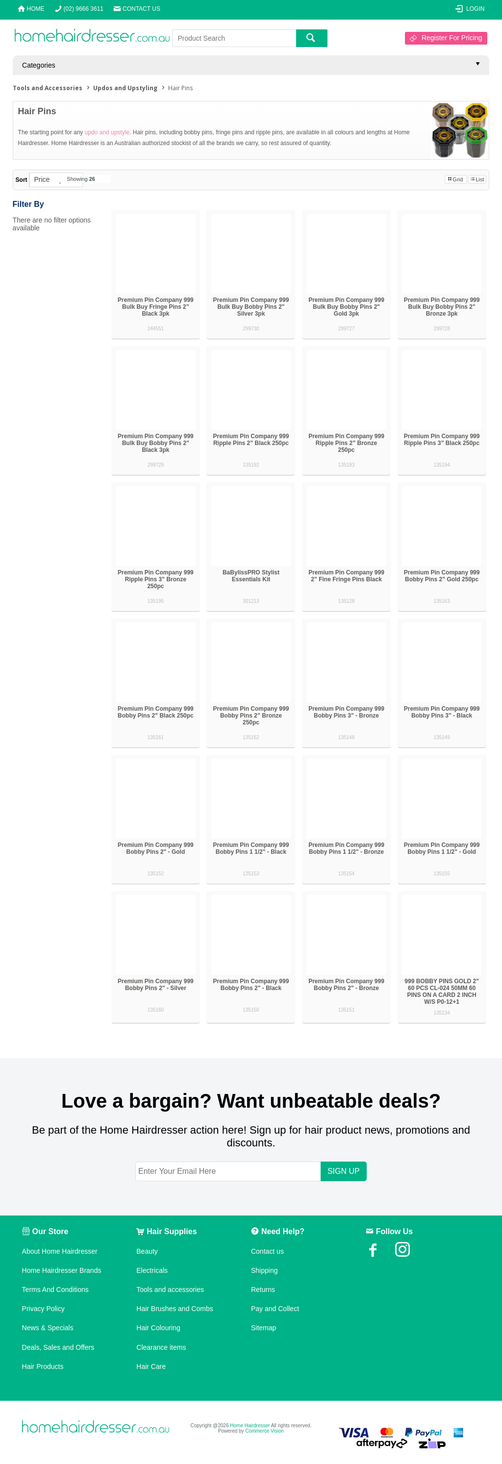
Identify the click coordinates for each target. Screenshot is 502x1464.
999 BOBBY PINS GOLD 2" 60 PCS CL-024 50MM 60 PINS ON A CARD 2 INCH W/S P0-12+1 (441, 991)
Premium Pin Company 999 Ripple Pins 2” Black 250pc (251, 440)
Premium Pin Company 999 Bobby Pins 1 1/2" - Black (251, 848)
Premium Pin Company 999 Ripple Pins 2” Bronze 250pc (346, 443)
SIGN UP (343, 1171)
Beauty (147, 1251)
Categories (38, 65)
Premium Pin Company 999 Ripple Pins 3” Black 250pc (442, 440)
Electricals (152, 1270)
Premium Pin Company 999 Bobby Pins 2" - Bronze (346, 985)
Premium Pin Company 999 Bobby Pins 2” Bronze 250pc (251, 715)
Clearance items (161, 1347)
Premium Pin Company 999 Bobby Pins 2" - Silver (156, 985)
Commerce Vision (264, 1431)
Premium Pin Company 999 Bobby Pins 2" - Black (251, 985)
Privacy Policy (43, 1309)
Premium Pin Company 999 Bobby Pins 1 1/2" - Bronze (346, 848)
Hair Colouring (158, 1328)
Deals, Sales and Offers (58, 1347)
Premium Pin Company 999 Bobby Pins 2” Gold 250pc (442, 576)
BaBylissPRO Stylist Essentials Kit (251, 576)
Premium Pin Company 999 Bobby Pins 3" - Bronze (346, 712)
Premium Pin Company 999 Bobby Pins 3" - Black (442, 712)
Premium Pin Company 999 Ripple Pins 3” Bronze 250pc (156, 579)
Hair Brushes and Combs (174, 1309)
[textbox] (234, 38)
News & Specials (48, 1328)
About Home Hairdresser (60, 1251)
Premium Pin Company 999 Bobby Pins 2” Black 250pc (156, 712)
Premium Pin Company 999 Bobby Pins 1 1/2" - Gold (442, 848)
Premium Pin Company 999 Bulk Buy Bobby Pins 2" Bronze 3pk (442, 307)
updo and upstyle (107, 132)
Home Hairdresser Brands (61, 1270)
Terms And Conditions (55, 1289)
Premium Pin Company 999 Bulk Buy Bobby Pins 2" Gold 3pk (346, 307)
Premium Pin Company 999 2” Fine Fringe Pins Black (346, 576)
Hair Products (43, 1366)
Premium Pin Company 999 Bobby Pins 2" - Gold (156, 848)
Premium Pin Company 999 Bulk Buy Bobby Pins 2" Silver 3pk (251, 307)
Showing (81, 179)
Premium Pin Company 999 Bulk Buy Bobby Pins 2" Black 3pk (156, 443)
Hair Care (151, 1366)
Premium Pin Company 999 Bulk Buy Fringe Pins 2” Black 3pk (156, 307)
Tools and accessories (170, 1289)
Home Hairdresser (250, 1425)
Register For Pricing (452, 38)
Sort (21, 179)
